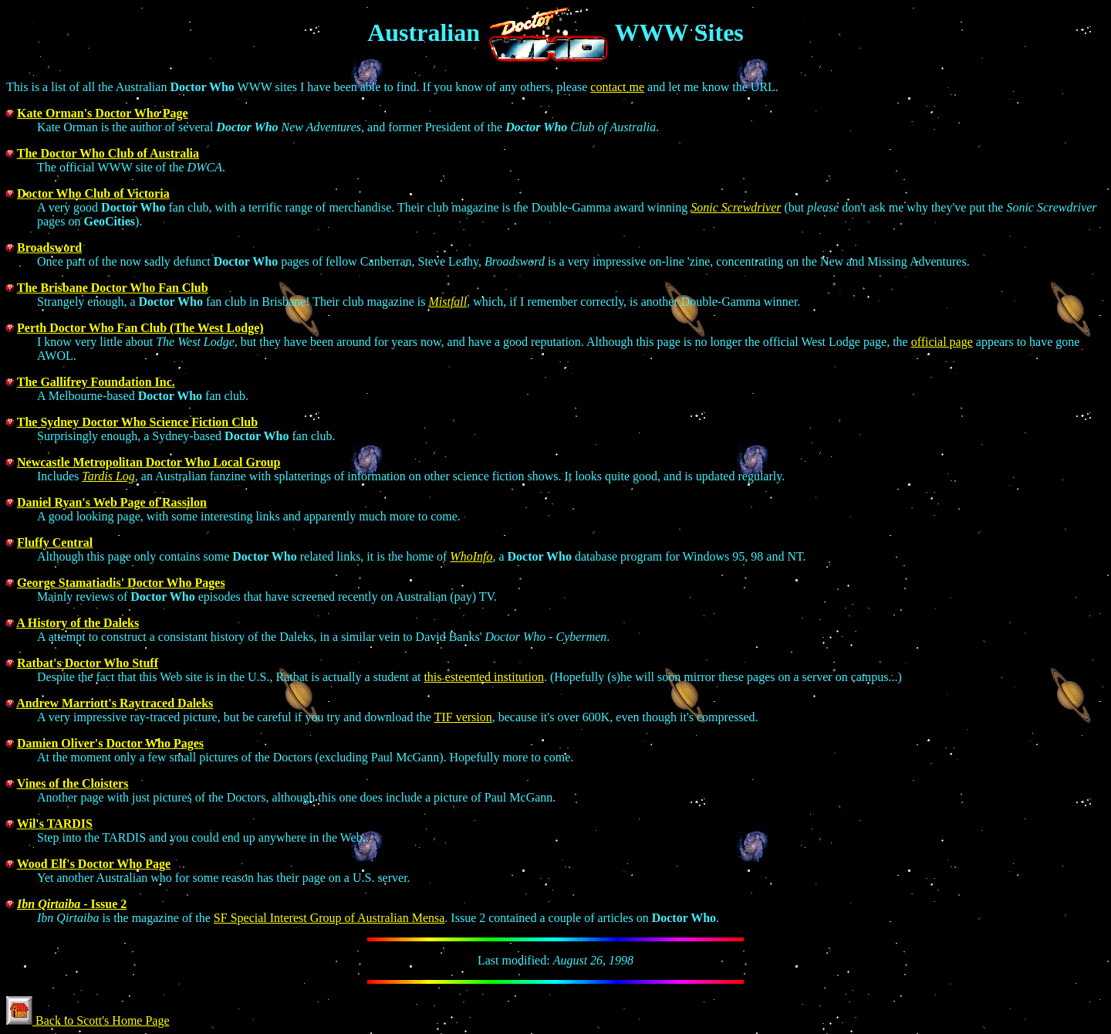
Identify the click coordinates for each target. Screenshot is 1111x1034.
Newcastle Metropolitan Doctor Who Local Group (148, 462)
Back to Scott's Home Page (88, 1020)
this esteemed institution (484, 676)
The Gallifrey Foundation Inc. (96, 381)
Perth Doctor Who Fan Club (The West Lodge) (140, 327)
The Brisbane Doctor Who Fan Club (112, 287)
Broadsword (49, 247)
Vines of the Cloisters (73, 783)
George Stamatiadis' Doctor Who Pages (121, 582)
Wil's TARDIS (55, 823)
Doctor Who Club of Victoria (93, 193)
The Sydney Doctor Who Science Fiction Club (137, 422)
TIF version (463, 717)
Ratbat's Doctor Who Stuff (87, 663)
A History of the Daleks (77, 622)
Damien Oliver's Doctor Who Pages (110, 743)
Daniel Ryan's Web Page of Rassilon (112, 502)
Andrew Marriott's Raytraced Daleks (114, 703)
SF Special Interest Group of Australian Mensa (329, 917)
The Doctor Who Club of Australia (108, 153)
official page (942, 341)
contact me (617, 86)
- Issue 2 (72, 903)
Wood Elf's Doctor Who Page (94, 863)
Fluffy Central (55, 542)
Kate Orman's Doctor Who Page (102, 113)
